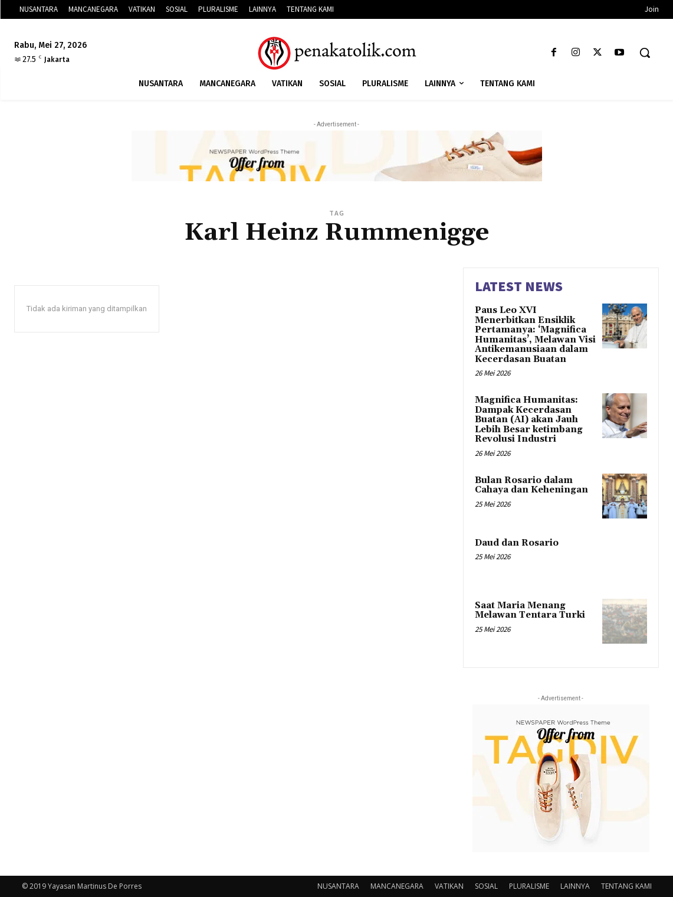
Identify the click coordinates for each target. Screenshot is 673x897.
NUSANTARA (338, 886)
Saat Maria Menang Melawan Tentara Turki (530, 610)
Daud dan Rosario (517, 543)
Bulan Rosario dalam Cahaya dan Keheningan (531, 485)
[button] (645, 52)
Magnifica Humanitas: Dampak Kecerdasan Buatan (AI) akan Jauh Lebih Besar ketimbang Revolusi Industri (529, 419)
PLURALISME (529, 886)
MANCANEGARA (397, 886)
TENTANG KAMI (626, 886)
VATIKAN (449, 886)
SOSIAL (486, 886)
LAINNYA (575, 886)
